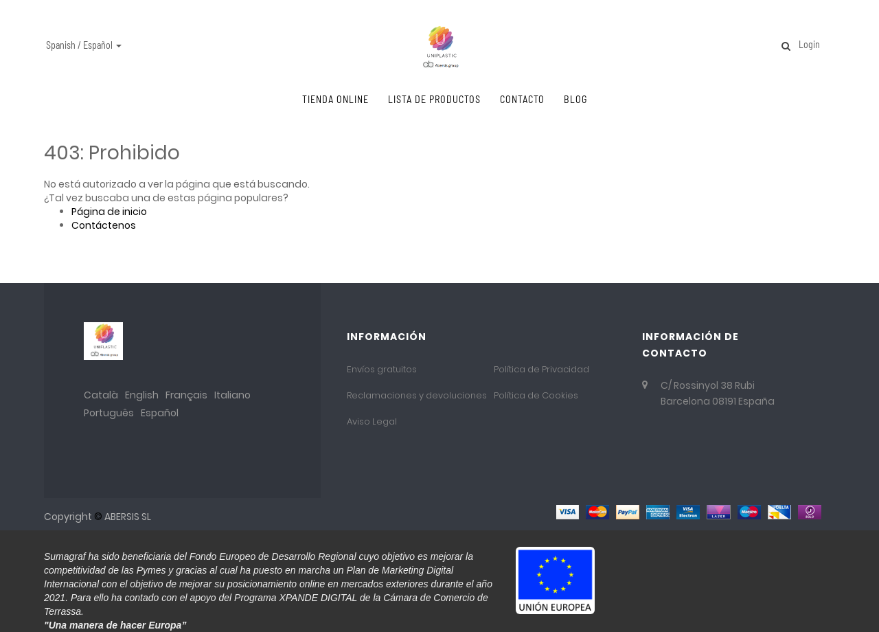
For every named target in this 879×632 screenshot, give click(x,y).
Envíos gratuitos (382, 369)
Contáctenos (103, 225)
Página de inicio (109, 211)
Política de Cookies (536, 395)
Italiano (232, 395)
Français (186, 395)
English (142, 395)
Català (101, 395)
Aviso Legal (372, 421)
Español (160, 413)
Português (109, 413)
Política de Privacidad (541, 369)
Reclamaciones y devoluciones (417, 395)
